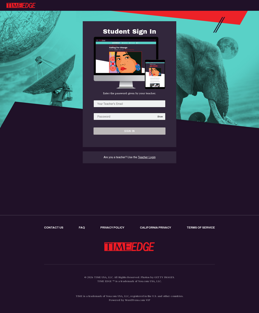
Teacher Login (147, 157)
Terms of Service (201, 227)
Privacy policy (112, 227)
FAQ (82, 227)
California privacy (155, 227)
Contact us (53, 227)
